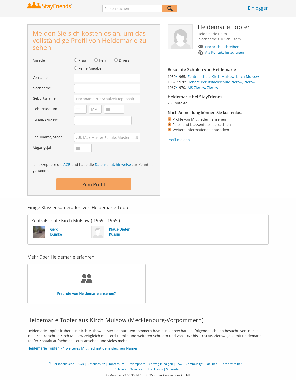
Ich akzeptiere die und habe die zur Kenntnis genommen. (93, 167)
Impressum (116, 364)
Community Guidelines (201, 364)
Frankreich (155, 369)
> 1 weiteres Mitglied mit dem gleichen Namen (82, 348)
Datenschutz (96, 364)
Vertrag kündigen (161, 364)
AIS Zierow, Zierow (203, 87)
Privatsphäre (136, 364)
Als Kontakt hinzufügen (224, 52)
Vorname (40, 77)
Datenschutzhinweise (113, 164)
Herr (102, 60)
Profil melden (179, 139)
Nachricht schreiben (222, 46)
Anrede (39, 60)
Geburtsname (44, 98)
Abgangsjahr (43, 147)
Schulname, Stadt (47, 137)
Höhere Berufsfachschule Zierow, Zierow (221, 82)
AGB (66, 164)
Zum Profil (93, 184)
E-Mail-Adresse (45, 120)
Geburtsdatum (45, 108)
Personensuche (63, 364)
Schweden (173, 369)
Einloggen (258, 8)
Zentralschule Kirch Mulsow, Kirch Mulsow (223, 76)
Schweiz (120, 369)
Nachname (42, 88)
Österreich (137, 369)
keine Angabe (90, 68)
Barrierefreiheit (231, 364)
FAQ (179, 364)
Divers (124, 60)
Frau (82, 60)
